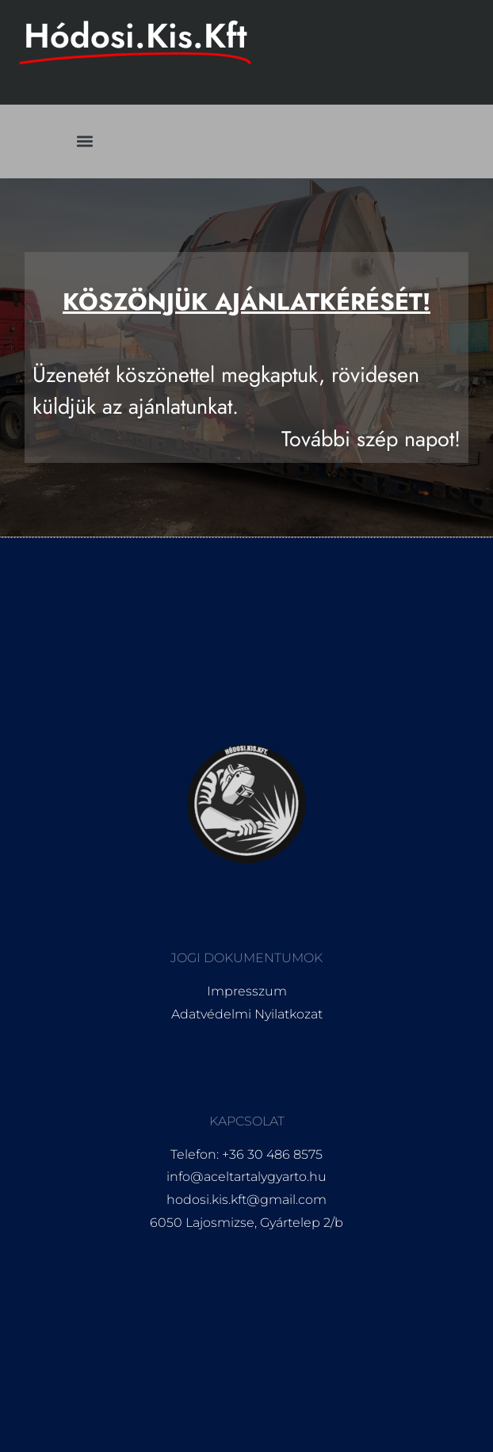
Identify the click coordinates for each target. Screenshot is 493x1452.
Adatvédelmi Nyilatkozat (247, 1014)
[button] (85, 141)
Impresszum (247, 991)
